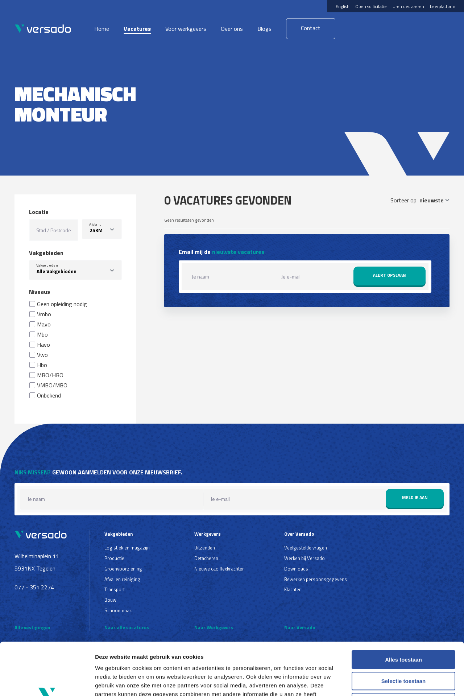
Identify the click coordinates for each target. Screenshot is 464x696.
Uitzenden (204, 547)
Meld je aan (415, 497)
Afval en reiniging (122, 579)
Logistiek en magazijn (127, 547)
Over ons (232, 28)
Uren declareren (408, 6)
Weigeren (403, 650)
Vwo (42, 354)
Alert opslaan (389, 275)
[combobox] (75, 270)
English (342, 6)
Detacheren (206, 558)
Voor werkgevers (185, 28)
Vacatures (137, 28)
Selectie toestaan (403, 629)
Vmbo (44, 314)
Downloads (296, 568)
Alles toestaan (403, 607)
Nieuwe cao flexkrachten (219, 568)
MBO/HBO (50, 375)
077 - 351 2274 (34, 587)
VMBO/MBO (52, 385)
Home (101, 28)
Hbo (42, 365)
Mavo (44, 324)
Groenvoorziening (123, 568)
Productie (114, 558)
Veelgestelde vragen (305, 547)
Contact (310, 28)
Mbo (42, 334)
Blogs (264, 28)
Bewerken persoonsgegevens (315, 579)
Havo (43, 344)
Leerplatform (442, 6)
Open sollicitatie (371, 6)
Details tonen (391, 682)
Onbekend (49, 395)
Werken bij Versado (304, 558)
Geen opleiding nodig (62, 304)
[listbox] (102, 229)
